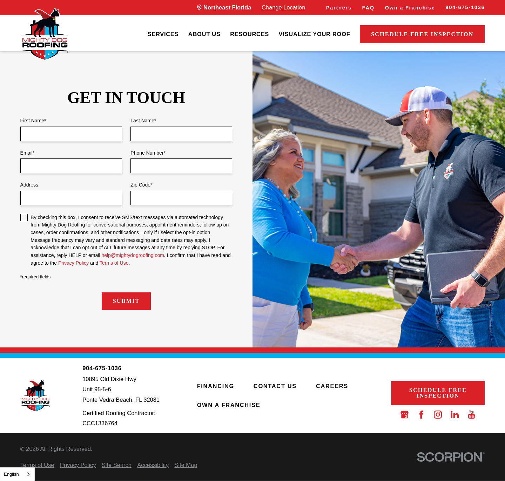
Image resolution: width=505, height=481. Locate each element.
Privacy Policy (73, 263)
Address (29, 185)
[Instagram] (438, 415)
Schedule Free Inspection (422, 34)
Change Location (283, 7)
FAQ (368, 8)
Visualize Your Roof (314, 34)
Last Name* (143, 120)
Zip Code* (141, 185)
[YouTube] (471, 415)
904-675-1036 (465, 7)
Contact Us (275, 386)
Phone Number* (148, 153)
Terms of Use (114, 263)
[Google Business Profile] (404, 415)
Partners (339, 8)
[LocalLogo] (44, 34)
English (11, 474)
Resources (249, 34)
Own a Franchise (410, 8)
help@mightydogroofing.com (132, 255)
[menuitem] (163, 34)
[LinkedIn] (455, 415)
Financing (215, 386)
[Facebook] (421, 415)
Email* (27, 153)
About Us (204, 34)
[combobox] (17, 474)
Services (163, 34)
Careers (332, 386)
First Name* (33, 120)
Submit (126, 301)
